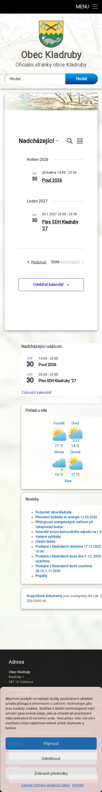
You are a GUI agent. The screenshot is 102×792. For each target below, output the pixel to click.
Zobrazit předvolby (51, 773)
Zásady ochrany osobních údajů (45, 785)
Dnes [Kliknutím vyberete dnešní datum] (55, 261)
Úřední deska (91, 542)
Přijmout (51, 743)
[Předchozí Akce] (37, 262)
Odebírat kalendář (48, 284)
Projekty (87, 576)
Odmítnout (51, 758)
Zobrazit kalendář (82, 392)
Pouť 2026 (52, 180)
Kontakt (78, 785)
